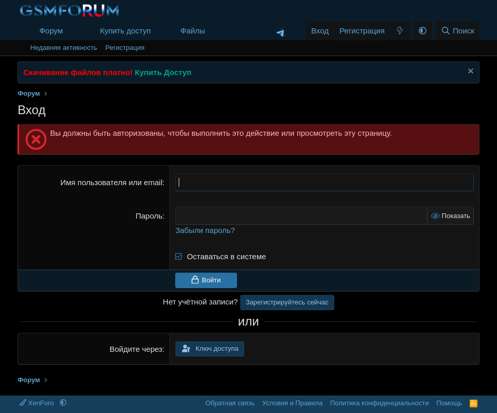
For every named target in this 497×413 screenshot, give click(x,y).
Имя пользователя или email (111, 182)
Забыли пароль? (205, 230)
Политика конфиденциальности (379, 403)
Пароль (148, 215)
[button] (71, 30)
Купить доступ (125, 30)
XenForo (38, 403)
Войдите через (136, 349)
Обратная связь (230, 403)
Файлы (192, 30)
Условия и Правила (292, 403)
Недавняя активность (63, 47)
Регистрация (125, 47)
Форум (51, 30)
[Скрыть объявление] (469, 72)
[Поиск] (457, 30)
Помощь (449, 403)
